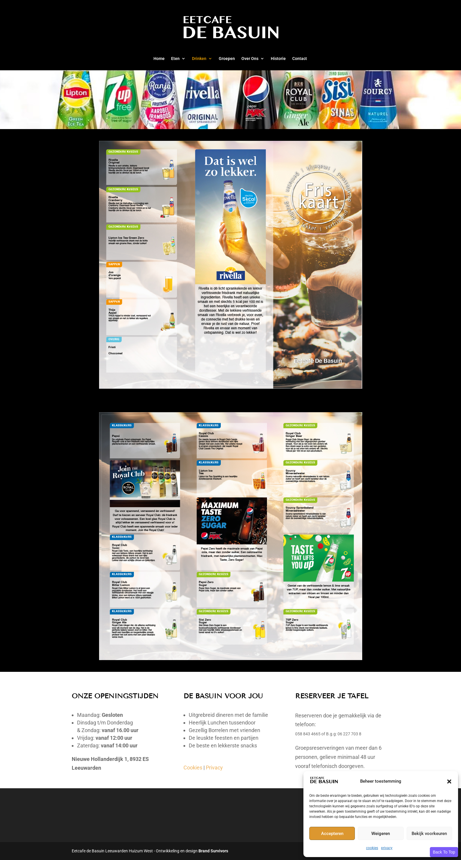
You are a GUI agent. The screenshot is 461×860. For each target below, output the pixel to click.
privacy (386, 848)
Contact (299, 58)
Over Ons (249, 58)
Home (159, 58)
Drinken (199, 58)
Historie (278, 58)
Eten (175, 58)
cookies (372, 848)
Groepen (227, 58)
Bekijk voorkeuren (429, 833)
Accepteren (332, 833)
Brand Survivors (213, 851)
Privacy (214, 767)
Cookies (192, 767)
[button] (449, 781)
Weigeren (380, 833)
